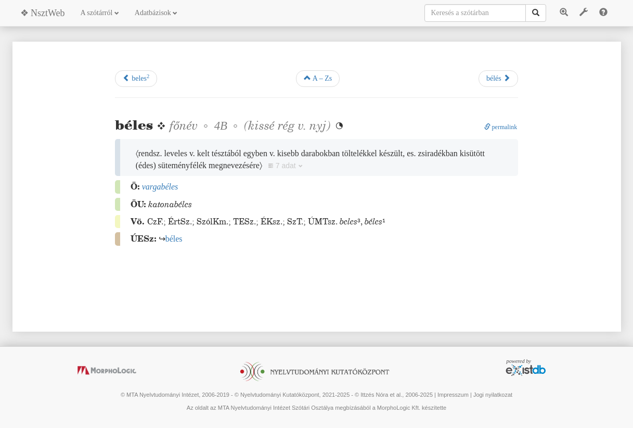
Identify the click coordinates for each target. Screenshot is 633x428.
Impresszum (453, 395)
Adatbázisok (156, 13)
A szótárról (100, 13)
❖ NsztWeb (42, 13)
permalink (501, 127)
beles (136, 77)
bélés (498, 78)
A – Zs (318, 78)
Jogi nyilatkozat (492, 395)
